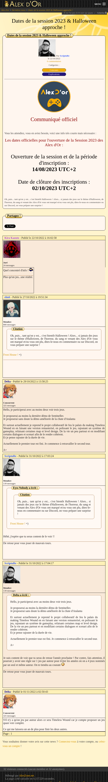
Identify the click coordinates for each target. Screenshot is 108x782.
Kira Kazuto (11, 237)
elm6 (7, 297)
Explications (54, 74)
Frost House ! (10, 354)
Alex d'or (5, 10)
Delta (7, 381)
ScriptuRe (64, 55)
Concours (54, 70)
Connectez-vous (67, 741)
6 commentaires (54, 61)
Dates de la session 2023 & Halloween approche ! (50, 10)
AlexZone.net (26, 775)
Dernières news (19, 10)
